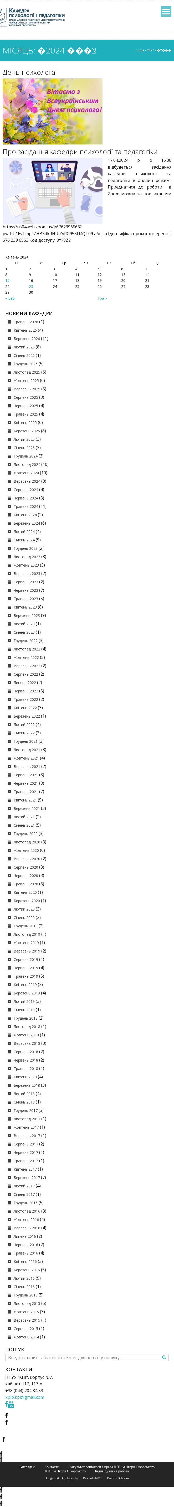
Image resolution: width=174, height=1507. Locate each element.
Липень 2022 (25, 682)
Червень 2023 (26, 590)
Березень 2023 (27, 615)
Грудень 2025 (26, 363)
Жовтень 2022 (26, 657)
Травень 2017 (26, 1160)
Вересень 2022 (27, 665)
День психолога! (30, 72)
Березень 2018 (27, 1085)
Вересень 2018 (27, 1043)
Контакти (51, 1466)
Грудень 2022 (26, 640)
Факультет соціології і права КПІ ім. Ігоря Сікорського (111, 1466)
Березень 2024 (27, 523)
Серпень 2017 (26, 1144)
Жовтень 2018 (26, 1034)
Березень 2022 (27, 716)
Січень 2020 (24, 917)
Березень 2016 (27, 1269)
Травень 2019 (26, 976)
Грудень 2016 (26, 1202)
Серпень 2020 (26, 867)
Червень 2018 (26, 1060)
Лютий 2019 (24, 1001)
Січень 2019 (24, 1009)
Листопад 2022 (27, 649)
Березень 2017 (27, 1177)
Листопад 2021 (27, 749)
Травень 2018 (26, 1068)
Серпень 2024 (26, 489)
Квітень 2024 (25, 514)
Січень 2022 (24, 732)
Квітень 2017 (25, 1169)
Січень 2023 (24, 632)
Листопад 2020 (27, 841)
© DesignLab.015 (90, 1478)
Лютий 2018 (24, 1093)
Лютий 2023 (24, 623)
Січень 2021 (24, 825)
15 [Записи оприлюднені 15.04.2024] (7, 280)
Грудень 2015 (26, 1295)
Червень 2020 (26, 875)
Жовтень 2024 (26, 472)
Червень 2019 (26, 967)
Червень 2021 (26, 783)
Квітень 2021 (25, 800)
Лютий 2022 (24, 724)
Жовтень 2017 (26, 1127)
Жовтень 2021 (26, 758)
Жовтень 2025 (26, 380)
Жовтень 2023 (26, 565)
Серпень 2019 (26, 959)
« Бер (10, 298)
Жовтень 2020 (26, 850)
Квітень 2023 (25, 607)
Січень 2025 (24, 447)
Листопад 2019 (27, 934)
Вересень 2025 (27, 388)
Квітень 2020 (25, 892)
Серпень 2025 (26, 397)
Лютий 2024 (24, 531)
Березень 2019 (27, 993)
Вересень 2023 (27, 573)
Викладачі (27, 1466)
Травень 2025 (26, 414)
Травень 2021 (26, 791)
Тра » (102, 298)
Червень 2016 (26, 1244)
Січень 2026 (24, 355)
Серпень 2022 (26, 674)
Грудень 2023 (26, 548)
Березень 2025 (27, 430)
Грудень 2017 (26, 1110)
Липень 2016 (25, 1236)
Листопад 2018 (27, 1026)
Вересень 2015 (27, 1320)
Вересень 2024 (27, 481)
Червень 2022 (26, 690)
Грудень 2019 (26, 925)
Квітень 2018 (25, 1076)
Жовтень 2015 (26, 1311)
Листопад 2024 (27, 464)
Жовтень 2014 (26, 1336)
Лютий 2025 (24, 439)
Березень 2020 (27, 900)
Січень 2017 (24, 1194)
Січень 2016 (24, 1286)
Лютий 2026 (24, 347)
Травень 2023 (26, 598)
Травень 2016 (26, 1253)
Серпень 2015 (26, 1328)
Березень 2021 (27, 808)
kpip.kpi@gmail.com (24, 1397)
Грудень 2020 (26, 833)
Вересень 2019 (27, 951)
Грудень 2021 (26, 741)
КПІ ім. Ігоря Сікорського (65, 1471)
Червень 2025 (26, 405)
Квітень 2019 (25, 984)
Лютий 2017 (24, 1185)
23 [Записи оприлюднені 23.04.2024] (31, 286)
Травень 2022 (26, 699)
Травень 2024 (26, 506)
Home (140, 50)
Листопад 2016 (27, 1211)
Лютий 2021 (24, 816)
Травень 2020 (26, 883)
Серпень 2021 (26, 774)
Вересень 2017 (27, 1135)
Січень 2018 (24, 1102)
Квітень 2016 (25, 1261)
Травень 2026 (26, 321)
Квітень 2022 (25, 707)
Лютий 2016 (24, 1278)
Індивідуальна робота (112, 1471)
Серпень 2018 (26, 1051)
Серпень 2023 (26, 581)
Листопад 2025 (27, 372)
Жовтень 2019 (26, 942)
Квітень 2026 (25, 330)
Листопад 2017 (27, 1118)
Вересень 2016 (27, 1227)
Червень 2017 (26, 1152)
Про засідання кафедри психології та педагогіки (80, 151)
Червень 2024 (26, 498)
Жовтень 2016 (26, 1219)
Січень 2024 (24, 539)
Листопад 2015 (27, 1303)
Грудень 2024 (26, 456)
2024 (150, 50)
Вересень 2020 (27, 858)
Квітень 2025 (25, 422)
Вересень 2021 (27, 766)
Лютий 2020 (24, 909)
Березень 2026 (27, 338)
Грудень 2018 (26, 1018)
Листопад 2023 (27, 556)
